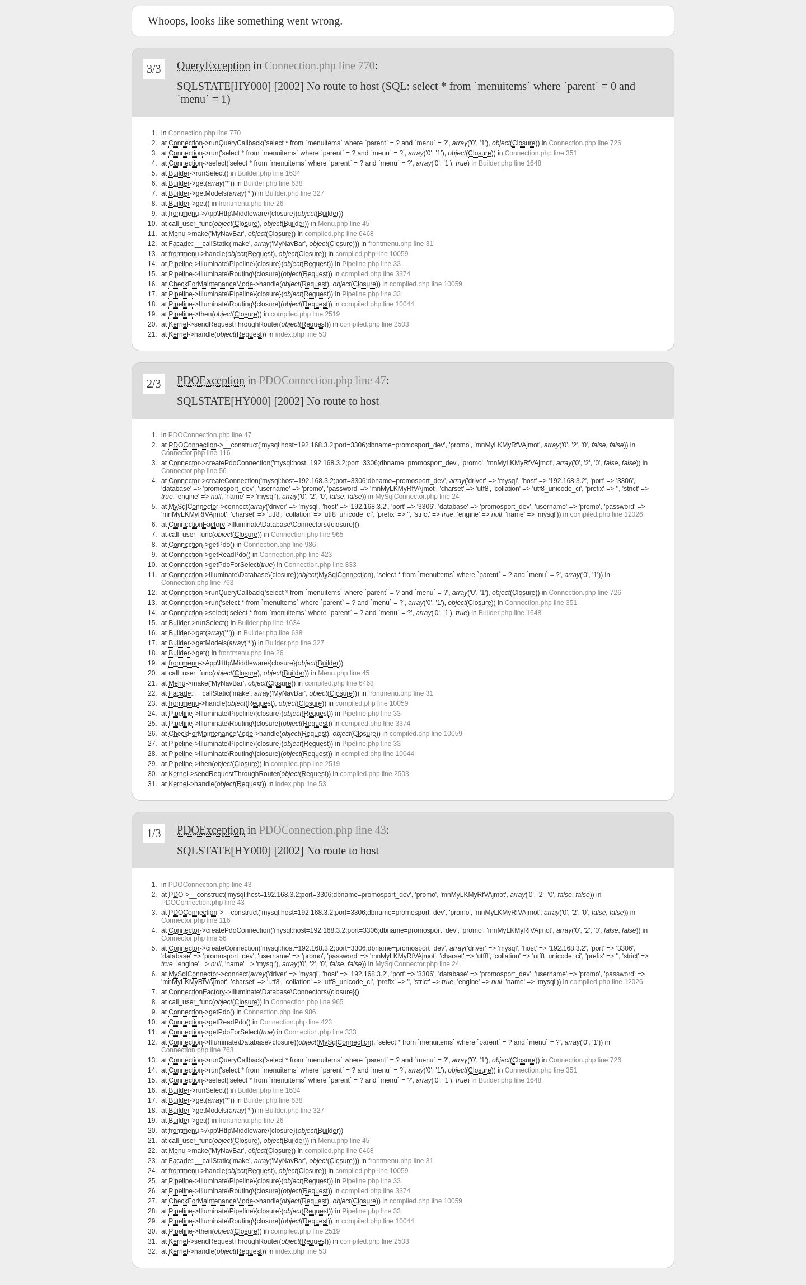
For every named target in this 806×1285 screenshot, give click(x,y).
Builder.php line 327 (294, 193)
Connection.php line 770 (320, 65)
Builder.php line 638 (272, 183)
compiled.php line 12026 (606, 514)
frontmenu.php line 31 (400, 244)
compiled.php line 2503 (374, 324)
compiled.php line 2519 (305, 314)
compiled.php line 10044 (377, 304)
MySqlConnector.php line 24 (417, 496)
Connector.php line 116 (195, 453)
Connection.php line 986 (279, 545)
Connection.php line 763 (197, 583)
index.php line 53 (300, 334)
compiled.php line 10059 (371, 254)
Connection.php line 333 (320, 565)
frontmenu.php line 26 (250, 203)
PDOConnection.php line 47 (322, 380)
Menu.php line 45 (343, 224)
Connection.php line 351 (541, 153)
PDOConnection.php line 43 (322, 830)
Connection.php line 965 (307, 534)
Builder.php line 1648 (510, 163)
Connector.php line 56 (194, 471)
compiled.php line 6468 (338, 234)
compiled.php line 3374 (375, 274)
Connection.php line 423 (296, 555)
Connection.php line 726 (585, 143)
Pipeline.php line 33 (371, 264)
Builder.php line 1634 (268, 173)
